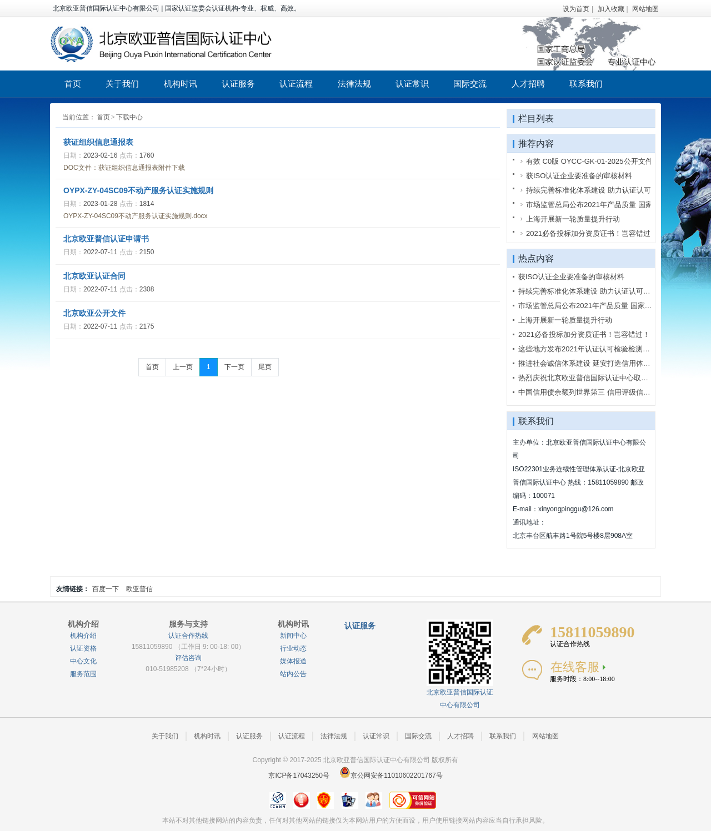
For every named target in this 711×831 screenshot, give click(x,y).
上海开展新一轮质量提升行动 (565, 320)
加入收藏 (611, 9)
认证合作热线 (188, 635)
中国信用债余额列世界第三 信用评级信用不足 (591, 392)
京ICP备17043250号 (298, 775)
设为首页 (576, 9)
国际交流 (470, 83)
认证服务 (238, 83)
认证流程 (296, 83)
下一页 (234, 367)
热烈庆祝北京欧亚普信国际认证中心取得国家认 (594, 378)
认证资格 (83, 648)
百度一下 (105, 589)
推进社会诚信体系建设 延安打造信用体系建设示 (595, 363)
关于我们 (122, 83)
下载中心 (129, 117)
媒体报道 (293, 661)
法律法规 (354, 83)
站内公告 (293, 674)
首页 (72, 83)
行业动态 (293, 648)
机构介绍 (83, 635)
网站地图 (645, 9)
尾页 (265, 367)
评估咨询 (188, 658)
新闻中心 (293, 635)
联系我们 (586, 83)
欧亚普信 (139, 589)
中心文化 (83, 661)
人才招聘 (528, 83)
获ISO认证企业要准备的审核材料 (571, 277)
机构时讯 (180, 83)
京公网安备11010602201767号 (390, 775)
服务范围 (83, 674)
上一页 (183, 367)
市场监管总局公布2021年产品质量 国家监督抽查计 (599, 305)
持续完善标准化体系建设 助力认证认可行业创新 (595, 291)
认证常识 (412, 83)
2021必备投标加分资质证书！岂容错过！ (584, 334)
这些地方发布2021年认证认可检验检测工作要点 (595, 349)
